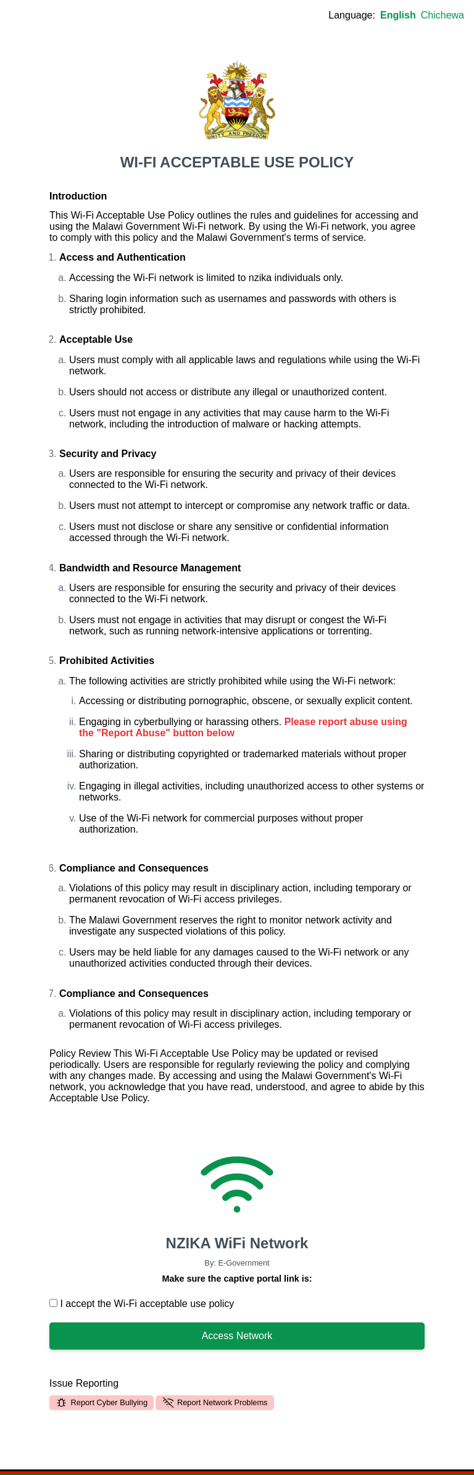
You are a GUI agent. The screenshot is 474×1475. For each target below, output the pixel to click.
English (398, 15)
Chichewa (442, 15)
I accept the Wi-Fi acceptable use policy (141, 1303)
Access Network (237, 1335)
